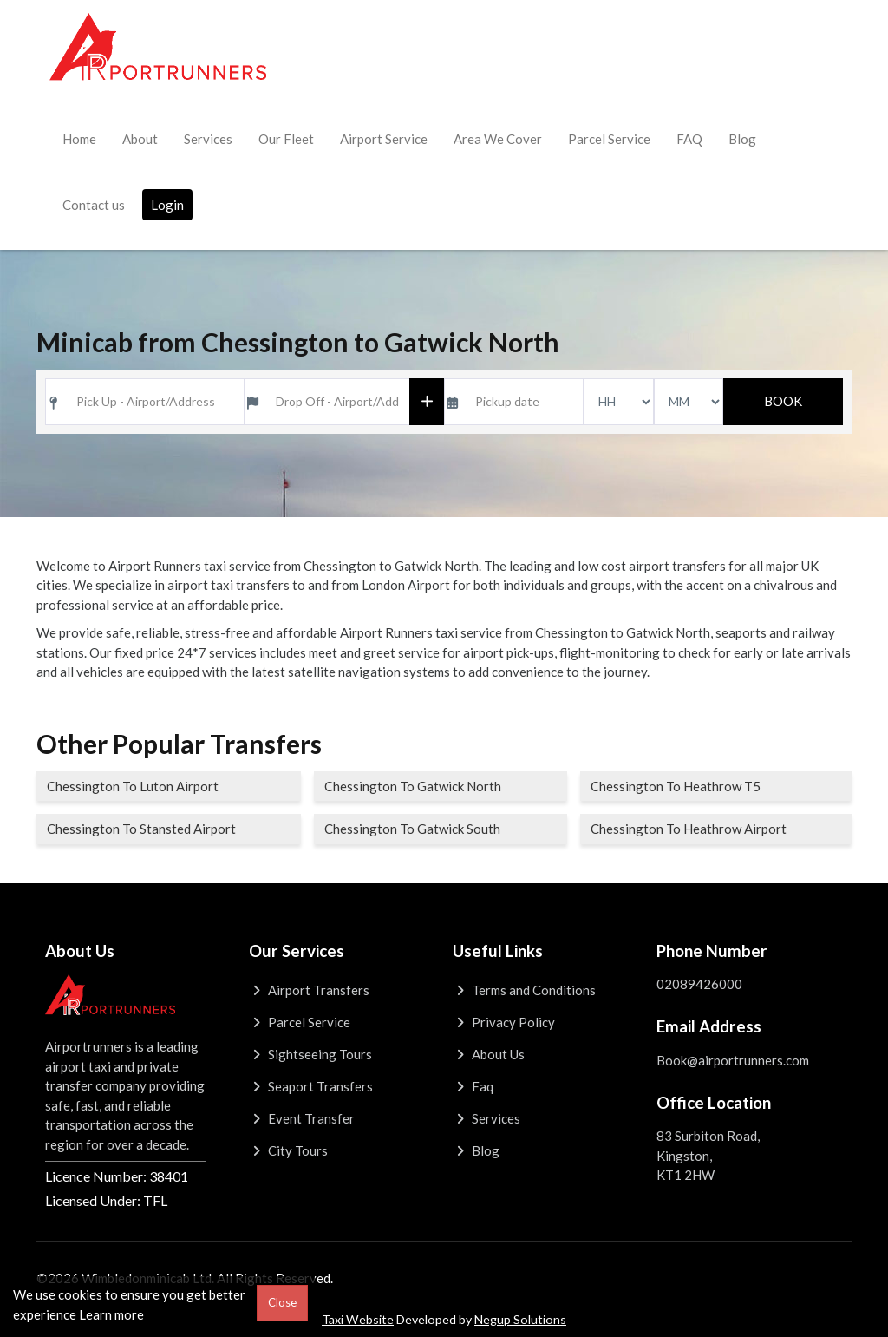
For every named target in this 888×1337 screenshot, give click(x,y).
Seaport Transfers (311, 1086)
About (140, 139)
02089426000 (699, 984)
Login (167, 205)
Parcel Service (609, 139)
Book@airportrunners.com (732, 1060)
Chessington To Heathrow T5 (676, 786)
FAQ (689, 139)
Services (208, 139)
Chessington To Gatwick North (412, 786)
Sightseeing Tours (310, 1054)
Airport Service (384, 139)
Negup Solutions (520, 1319)
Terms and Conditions (524, 990)
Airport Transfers (309, 990)
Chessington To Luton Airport (133, 786)
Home (79, 139)
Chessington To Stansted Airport (141, 828)
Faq (473, 1086)
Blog (742, 139)
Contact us (93, 205)
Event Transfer (302, 1118)
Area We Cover (498, 139)
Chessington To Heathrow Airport (689, 828)
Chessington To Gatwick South (412, 828)
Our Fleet (286, 139)
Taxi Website (358, 1319)
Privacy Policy (504, 1022)
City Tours (288, 1150)
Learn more (111, 1314)
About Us (489, 1054)
